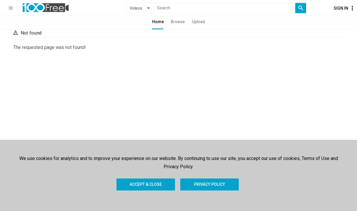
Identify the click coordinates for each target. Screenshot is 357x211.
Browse (178, 21)
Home (158, 21)
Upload (198, 21)
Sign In (341, 8)
